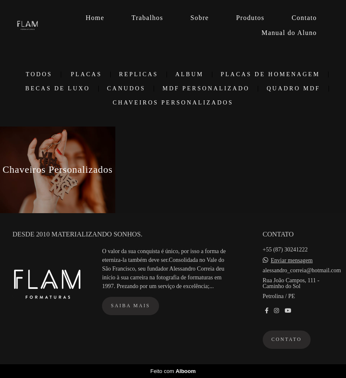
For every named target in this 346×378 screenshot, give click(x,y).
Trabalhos (147, 17)
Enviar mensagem (292, 261)
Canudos (126, 89)
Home (95, 17)
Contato (304, 17)
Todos (39, 74)
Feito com (173, 371)
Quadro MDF (293, 89)
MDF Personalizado (205, 89)
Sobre (199, 17)
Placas (86, 74)
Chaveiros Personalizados (173, 103)
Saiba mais (130, 305)
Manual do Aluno (289, 32)
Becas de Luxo (57, 89)
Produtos (250, 17)
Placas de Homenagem (270, 74)
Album (189, 74)
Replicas (138, 74)
